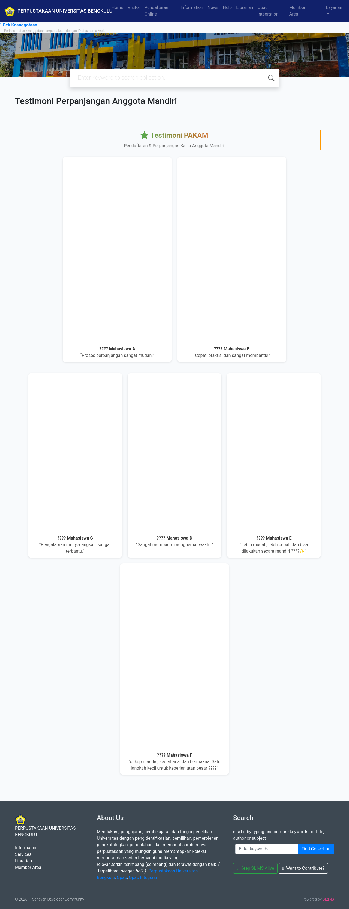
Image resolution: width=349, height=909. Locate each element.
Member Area (297, 11)
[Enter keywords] (266, 849)
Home (117, 7)
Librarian (244, 7)
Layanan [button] (334, 7)
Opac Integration (267, 11)
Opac (122, 877)
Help (227, 7)
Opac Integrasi (143, 877)
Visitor (134, 7)
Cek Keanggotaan (18, 25)
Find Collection (316, 848)
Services (23, 854)
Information (191, 7)
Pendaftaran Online (156, 11)
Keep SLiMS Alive (255, 868)
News (212, 7)
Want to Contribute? (303, 868)
